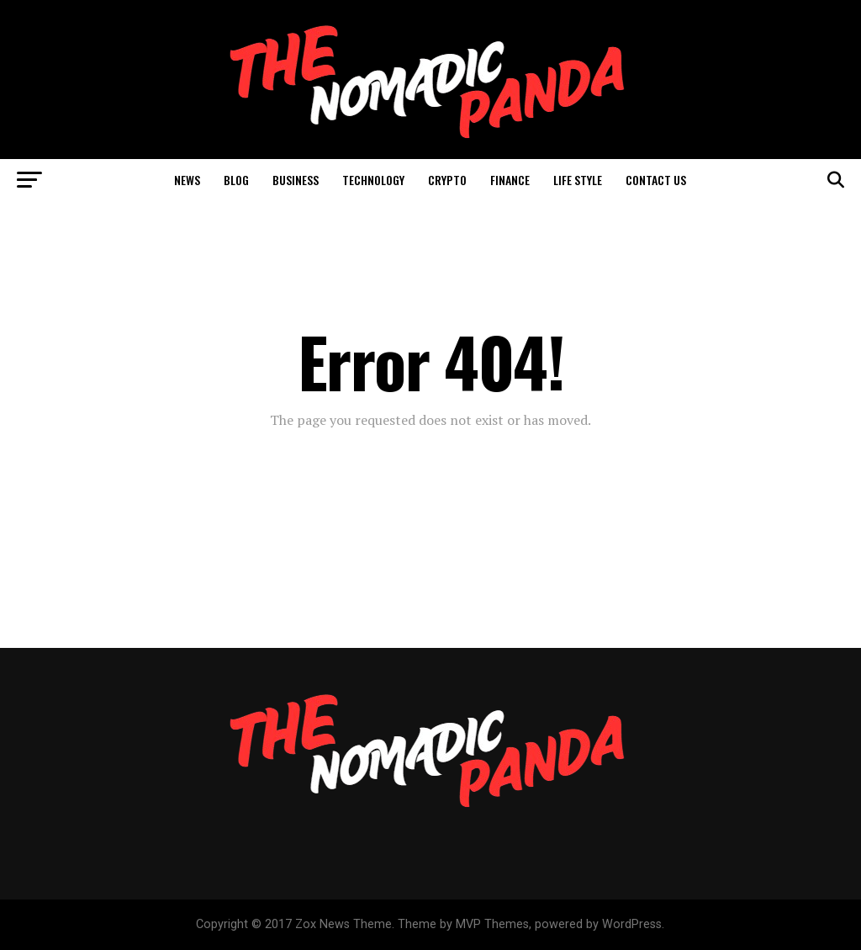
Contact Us (656, 179)
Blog (236, 179)
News (187, 179)
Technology (373, 179)
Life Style (577, 179)
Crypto (447, 179)
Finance (510, 179)
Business (295, 179)
